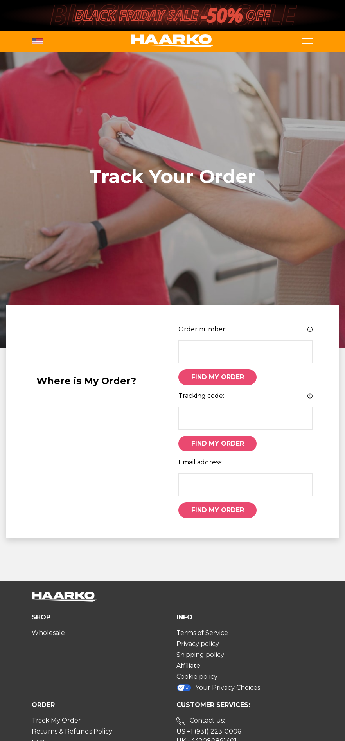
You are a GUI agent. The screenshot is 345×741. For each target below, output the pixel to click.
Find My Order (217, 377)
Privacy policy (197, 643)
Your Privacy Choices (218, 687)
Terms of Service (202, 633)
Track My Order (56, 720)
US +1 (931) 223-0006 (208, 731)
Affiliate (188, 665)
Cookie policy (196, 676)
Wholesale (48, 633)
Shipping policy (200, 654)
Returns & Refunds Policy (72, 731)
